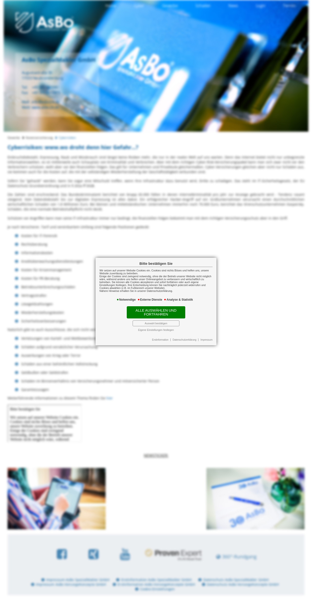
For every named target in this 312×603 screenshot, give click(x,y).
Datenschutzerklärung (184, 339)
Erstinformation (160, 339)
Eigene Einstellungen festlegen (156, 329)
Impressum (207, 339)
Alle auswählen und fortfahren (156, 312)
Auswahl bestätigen (156, 323)
